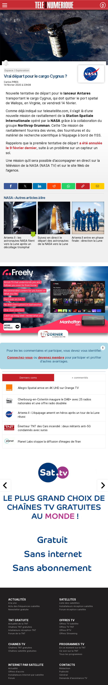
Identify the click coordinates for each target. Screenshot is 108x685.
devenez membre (51, 357)
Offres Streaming (68, 633)
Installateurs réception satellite (76, 606)
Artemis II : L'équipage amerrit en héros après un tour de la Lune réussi (20, 242)
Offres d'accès (16, 671)
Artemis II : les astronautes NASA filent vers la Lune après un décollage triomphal (53, 242)
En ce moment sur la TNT (72, 647)
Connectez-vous (20, 357)
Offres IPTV (65, 630)
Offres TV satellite (68, 623)
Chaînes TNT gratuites (20, 627)
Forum (11, 678)
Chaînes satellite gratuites (22, 651)
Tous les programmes (70, 654)
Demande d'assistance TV (73, 678)
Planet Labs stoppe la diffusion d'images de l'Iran (49, 441)
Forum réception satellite (72, 609)
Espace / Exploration (17, 70)
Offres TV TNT (66, 627)
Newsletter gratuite (18, 609)
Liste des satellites (69, 603)
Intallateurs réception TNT (22, 630)
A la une (12, 603)
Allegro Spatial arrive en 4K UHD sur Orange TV (48, 387)
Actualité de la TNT (18, 623)
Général (63, 675)
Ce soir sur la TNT (68, 651)
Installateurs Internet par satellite (26, 675)
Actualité (13, 668)
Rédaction (64, 668)
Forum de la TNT (16, 633)
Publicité (63, 671)
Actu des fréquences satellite (24, 606)
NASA (8, 198)
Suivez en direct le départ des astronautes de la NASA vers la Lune (87, 241)
